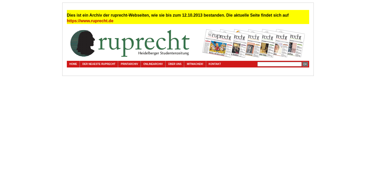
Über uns (174, 64)
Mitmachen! (195, 64)
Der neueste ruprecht (98, 64)
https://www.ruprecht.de (90, 21)
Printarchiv (129, 64)
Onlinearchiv (153, 64)
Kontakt (215, 64)
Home (73, 64)
